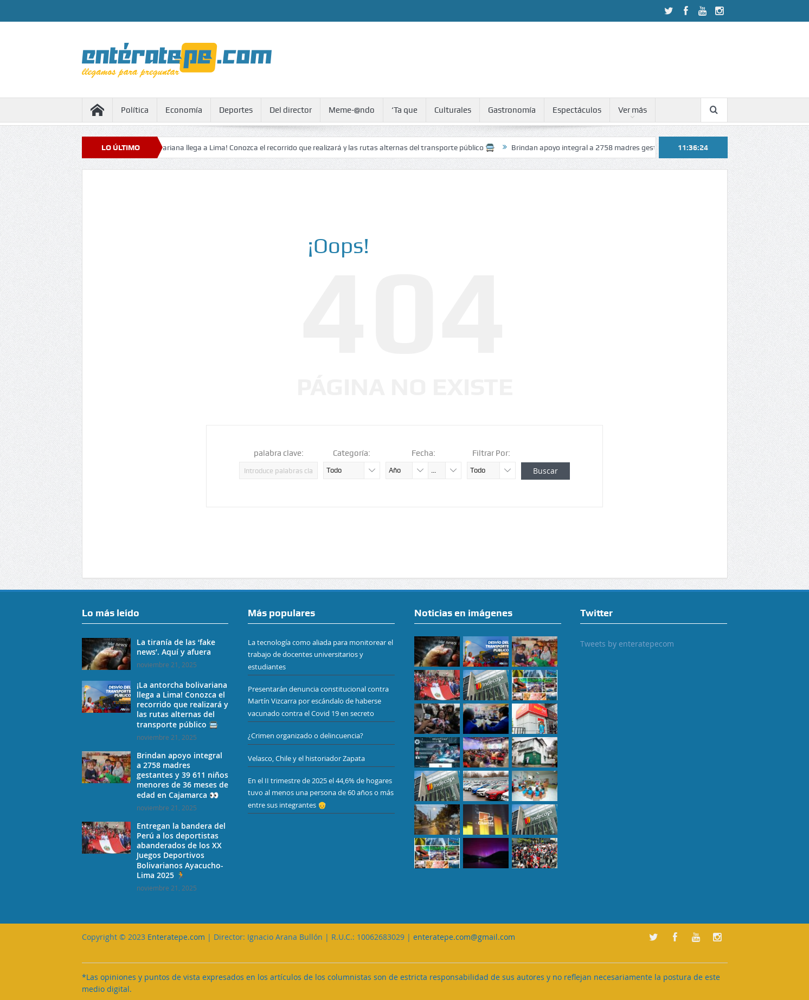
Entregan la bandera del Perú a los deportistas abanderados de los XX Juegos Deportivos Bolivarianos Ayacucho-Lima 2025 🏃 (181, 850)
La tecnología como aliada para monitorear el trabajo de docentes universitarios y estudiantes (320, 654)
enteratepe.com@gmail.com (464, 937)
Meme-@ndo (352, 110)
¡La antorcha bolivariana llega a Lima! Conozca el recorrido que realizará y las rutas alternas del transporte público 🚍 (306, 147)
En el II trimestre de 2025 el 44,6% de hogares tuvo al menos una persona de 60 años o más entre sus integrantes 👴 (321, 793)
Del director (290, 110)
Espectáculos (577, 110)
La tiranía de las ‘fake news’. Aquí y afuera (176, 647)
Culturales (452, 110)
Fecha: (423, 453)
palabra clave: (279, 453)
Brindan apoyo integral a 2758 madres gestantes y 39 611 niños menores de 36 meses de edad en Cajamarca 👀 (182, 775)
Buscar (545, 471)
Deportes (236, 110)
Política (135, 110)
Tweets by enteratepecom (627, 643)
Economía (183, 110)
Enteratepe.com (176, 937)
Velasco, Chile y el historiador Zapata (306, 758)
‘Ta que (404, 110)
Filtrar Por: (491, 453)
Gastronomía (512, 110)
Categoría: (351, 453)
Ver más (632, 110)
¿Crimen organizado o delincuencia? (305, 735)
